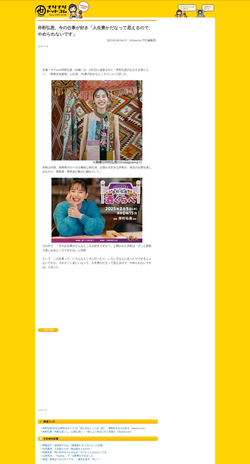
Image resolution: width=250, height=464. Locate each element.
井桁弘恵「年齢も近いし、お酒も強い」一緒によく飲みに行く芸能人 (79, 431)
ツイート (43, 46)
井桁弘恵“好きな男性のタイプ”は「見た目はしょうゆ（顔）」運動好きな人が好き (86, 428)
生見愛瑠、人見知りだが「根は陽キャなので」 (67, 449)
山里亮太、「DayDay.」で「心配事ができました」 (69, 456)
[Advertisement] (84, 56)
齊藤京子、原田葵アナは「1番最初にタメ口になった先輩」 (74, 445)
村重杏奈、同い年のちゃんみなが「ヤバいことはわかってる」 (76, 452)
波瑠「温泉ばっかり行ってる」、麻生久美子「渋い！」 (72, 459)
